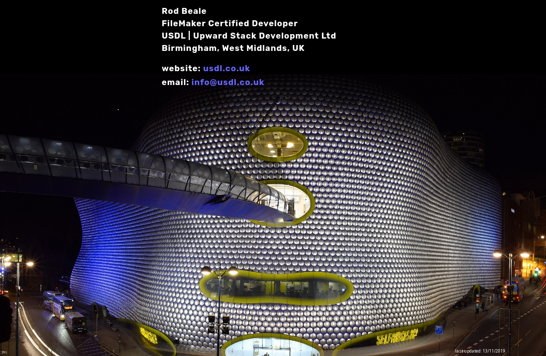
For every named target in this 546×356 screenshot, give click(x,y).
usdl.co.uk (226, 68)
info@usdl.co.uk (228, 82)
